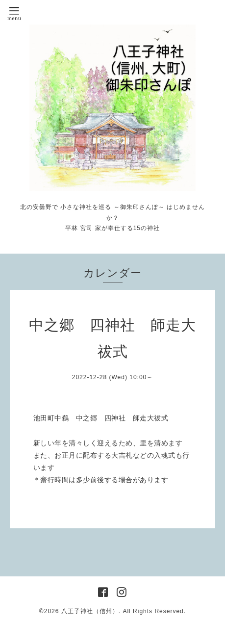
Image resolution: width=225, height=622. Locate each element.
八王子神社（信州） (90, 611)
